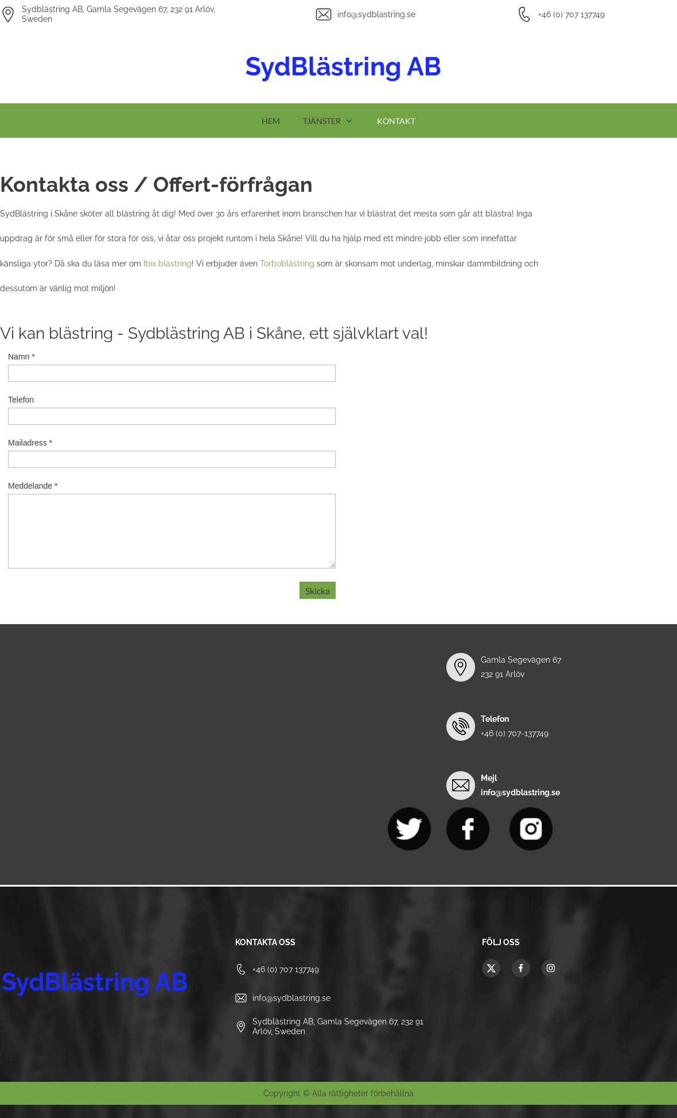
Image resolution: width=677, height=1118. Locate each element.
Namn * (21, 356)
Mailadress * (30, 442)
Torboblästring (287, 263)
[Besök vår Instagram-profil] (551, 968)
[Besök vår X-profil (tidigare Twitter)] (491, 968)
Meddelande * (32, 485)
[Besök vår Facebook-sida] (521, 968)
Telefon (21, 399)
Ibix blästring (167, 263)
